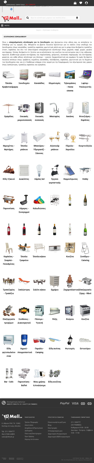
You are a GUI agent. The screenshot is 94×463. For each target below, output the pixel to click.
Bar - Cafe (8, 382)
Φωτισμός (70, 348)
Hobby (85, 179)
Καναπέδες (39, 83)
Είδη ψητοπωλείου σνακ (8, 352)
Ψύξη (54, 319)
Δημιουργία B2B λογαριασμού (59, 437)
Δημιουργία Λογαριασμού (57, 434)
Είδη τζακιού (9, 179)
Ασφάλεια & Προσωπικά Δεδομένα (34, 429)
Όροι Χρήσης (29, 436)
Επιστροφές (52, 428)
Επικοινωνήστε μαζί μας (57, 422)
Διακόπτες (24, 179)
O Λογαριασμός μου (55, 431)
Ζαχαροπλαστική (71, 290)
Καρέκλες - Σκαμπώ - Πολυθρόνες (8, 260)
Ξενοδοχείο (24, 83)
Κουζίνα (70, 256)
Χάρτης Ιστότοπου (32, 439)
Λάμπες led (39, 179)
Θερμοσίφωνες (70, 179)
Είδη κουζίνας (54, 382)
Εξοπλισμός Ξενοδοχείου (50, 30)
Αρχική (38, 30)
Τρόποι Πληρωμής (31, 422)
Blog (49, 425)
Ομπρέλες (8, 116)
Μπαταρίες (55, 116)
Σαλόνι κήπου (39, 290)
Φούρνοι (70, 319)
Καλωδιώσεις (39, 208)
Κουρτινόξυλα (85, 146)
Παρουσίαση (8, 208)
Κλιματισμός (54, 83)
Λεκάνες (70, 116)
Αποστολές (29, 425)
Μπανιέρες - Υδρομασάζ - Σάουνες (39, 149)
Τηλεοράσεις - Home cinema (70, 87)
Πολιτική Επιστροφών (33, 433)
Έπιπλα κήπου (39, 256)
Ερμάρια (54, 290)
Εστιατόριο (85, 348)
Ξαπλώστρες (24, 290)
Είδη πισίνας (54, 348)
